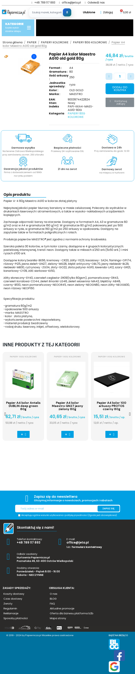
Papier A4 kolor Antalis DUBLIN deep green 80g (23, 406)
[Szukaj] (67, 12)
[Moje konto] (106, 12)
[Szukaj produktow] (51, 12)
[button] (120, 88)
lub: (84, 547)
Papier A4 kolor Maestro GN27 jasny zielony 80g (67, 406)
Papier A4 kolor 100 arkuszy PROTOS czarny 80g (111, 406)
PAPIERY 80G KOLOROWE (76, 115)
